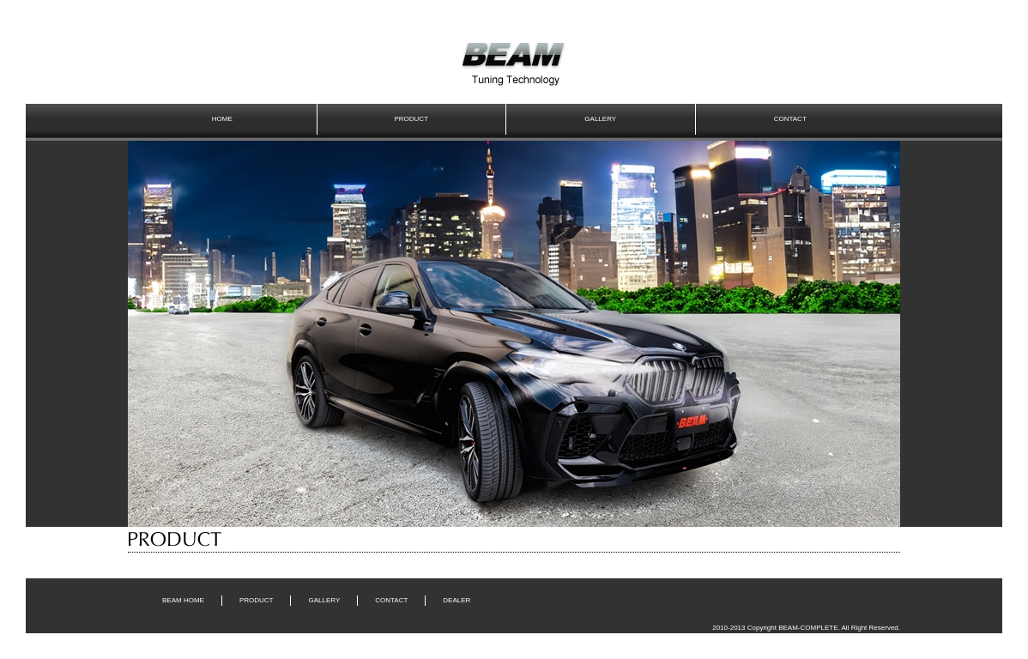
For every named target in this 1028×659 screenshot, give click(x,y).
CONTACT (790, 119)
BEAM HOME (183, 600)
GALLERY (600, 119)
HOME (222, 119)
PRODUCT (411, 119)
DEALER (456, 600)
